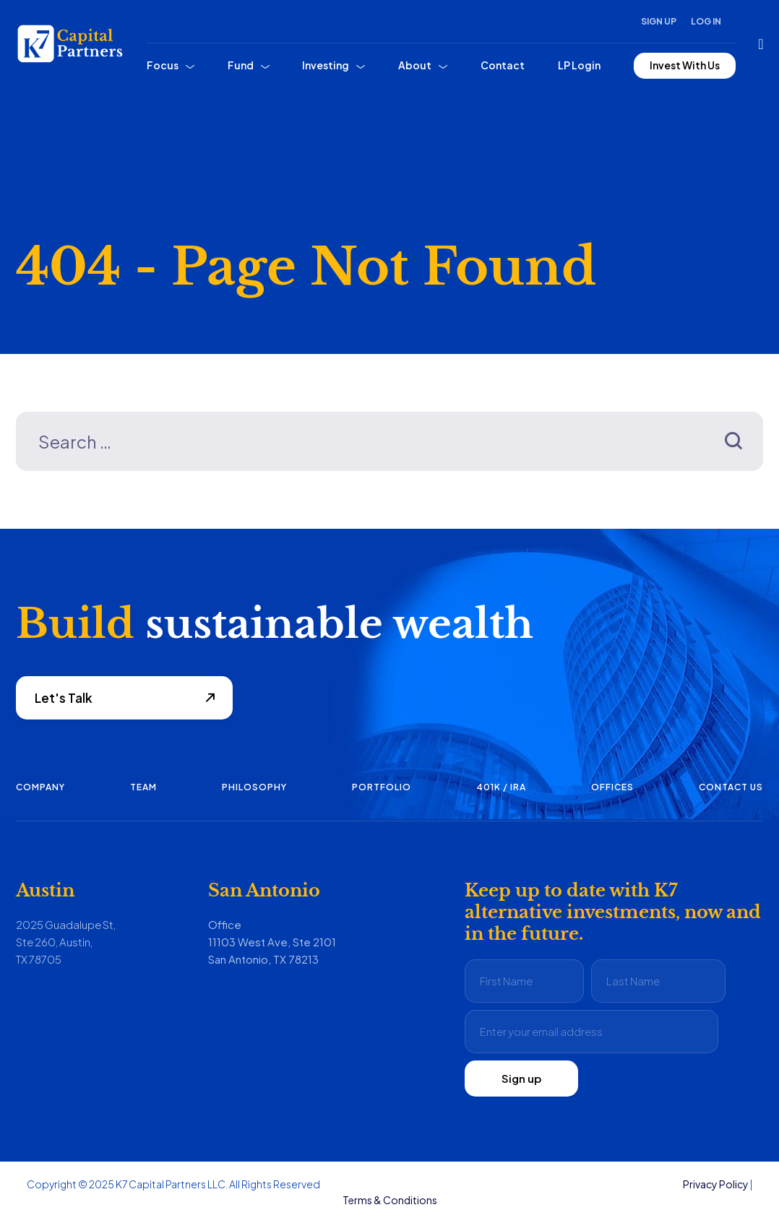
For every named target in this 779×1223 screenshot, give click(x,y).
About (414, 65)
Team (143, 787)
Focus (162, 65)
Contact (503, 65)
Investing (325, 65)
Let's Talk (63, 698)
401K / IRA (501, 787)
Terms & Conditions (390, 1199)
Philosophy (254, 787)
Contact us (731, 787)
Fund (241, 65)
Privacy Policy (716, 1183)
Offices (612, 787)
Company (40, 787)
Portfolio (381, 787)
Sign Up (658, 21)
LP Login (579, 65)
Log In (706, 21)
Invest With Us (685, 65)
